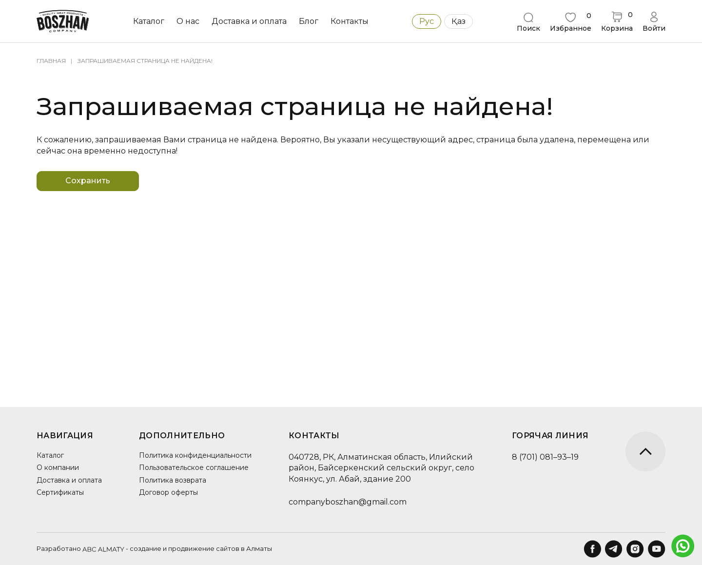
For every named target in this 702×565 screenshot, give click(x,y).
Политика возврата (172, 480)
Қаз (458, 21)
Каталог (148, 21)
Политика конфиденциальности (195, 455)
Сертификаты (60, 492)
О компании (58, 467)
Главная (51, 61)
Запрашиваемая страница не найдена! (145, 61)
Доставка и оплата (249, 21)
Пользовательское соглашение (194, 467)
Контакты (350, 21)
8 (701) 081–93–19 (545, 457)
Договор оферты (168, 492)
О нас (187, 21)
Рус (426, 21)
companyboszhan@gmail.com (348, 502)
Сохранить (87, 180)
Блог (308, 21)
